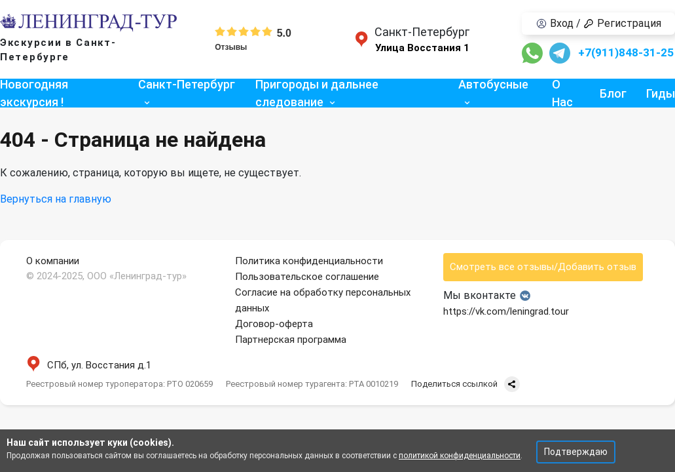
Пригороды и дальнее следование (316, 93)
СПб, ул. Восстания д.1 (88, 365)
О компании (52, 261)
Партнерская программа (290, 339)
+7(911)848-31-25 (626, 52)
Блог (613, 93)
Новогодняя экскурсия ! (34, 93)
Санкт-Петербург (186, 84)
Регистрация (622, 23)
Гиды (660, 93)
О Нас (562, 93)
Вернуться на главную (55, 199)
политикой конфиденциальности (459, 455)
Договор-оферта (274, 324)
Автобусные (493, 84)
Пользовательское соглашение (307, 277)
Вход (555, 23)
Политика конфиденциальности (309, 261)
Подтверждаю (576, 451)
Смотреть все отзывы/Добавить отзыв (543, 267)
